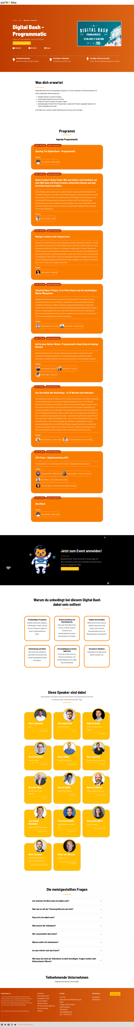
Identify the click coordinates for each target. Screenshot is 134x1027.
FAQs (108, 2)
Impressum (95, 997)
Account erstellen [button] (42, 1008)
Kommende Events (43, 996)
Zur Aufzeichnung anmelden (21, 43)
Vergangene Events (43, 998)
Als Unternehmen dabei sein (46, 1006)
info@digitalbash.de (66, 1012)
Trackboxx (6, 1011)
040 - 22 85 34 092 (65, 1014)
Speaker (103, 2)
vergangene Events (93, 2)
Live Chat (62, 997)
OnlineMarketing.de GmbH (20, 1005)
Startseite (77, 2)
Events (84, 2)
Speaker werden (42, 1003)
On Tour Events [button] (116, 2)
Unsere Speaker (42, 1001)
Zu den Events (115, 994)
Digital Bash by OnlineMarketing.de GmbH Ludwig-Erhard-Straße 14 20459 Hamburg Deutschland (70, 1004)
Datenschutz (96, 999)
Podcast (39, 1011)
